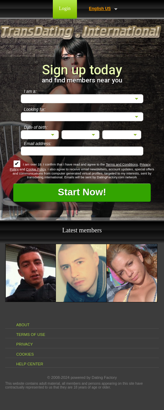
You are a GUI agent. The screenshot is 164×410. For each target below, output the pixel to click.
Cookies (25, 354)
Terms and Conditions (122, 164)
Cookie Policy (36, 169)
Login (64, 8)
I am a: (30, 91)
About (23, 325)
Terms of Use (30, 334)
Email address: (37, 143)
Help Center (29, 364)
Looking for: (35, 109)
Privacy (24, 344)
